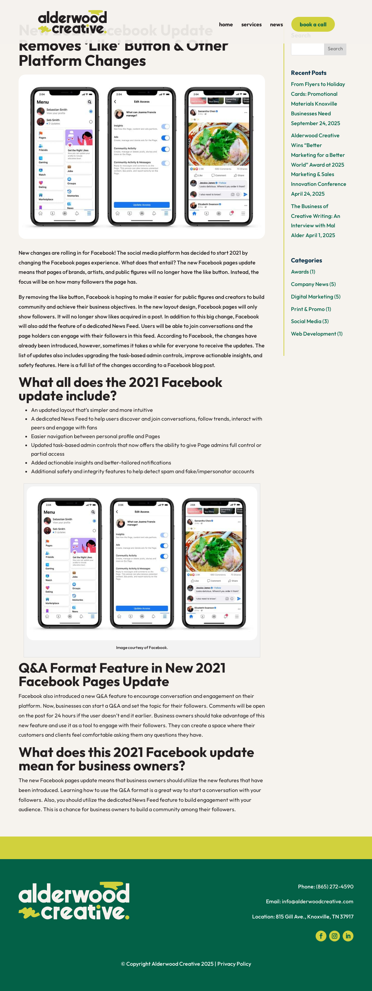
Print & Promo (308, 309)
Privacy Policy (234, 963)
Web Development (313, 333)
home (226, 25)
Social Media (306, 321)
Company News (309, 284)
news (276, 25)
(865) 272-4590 (334, 886)
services (251, 25)
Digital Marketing (312, 296)
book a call (313, 24)
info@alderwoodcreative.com (317, 901)
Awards (300, 271)
